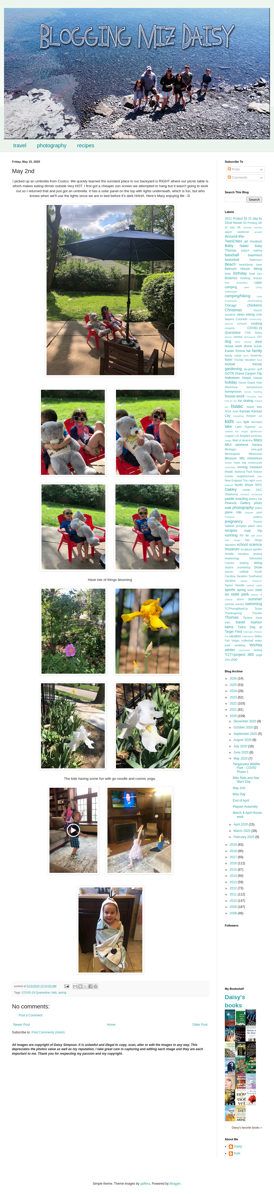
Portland (229, 517)
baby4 (245, 250)
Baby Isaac (237, 246)
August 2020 (243, 740)
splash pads (254, 585)
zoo (234, 659)
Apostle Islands (252, 227)
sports (230, 590)
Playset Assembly (245, 806)
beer (259, 264)
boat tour (255, 273)
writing (258, 650)
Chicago (230, 305)
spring (62, 992)
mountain (230, 467)
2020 (234, 716)
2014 (234, 876)
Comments (237, 177)
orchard (244, 494)
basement (255, 255)
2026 (234, 678)
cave (259, 296)
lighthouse (256, 431)
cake (246, 287)
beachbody (246, 264)
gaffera (145, 1183)
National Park (243, 471)
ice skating (245, 401)
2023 (234, 697)
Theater (257, 613)
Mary (258, 440)
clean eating (246, 314)
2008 (234, 913)
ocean (246, 489)
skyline (229, 567)
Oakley (231, 489)
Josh (235, 411)
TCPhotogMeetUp (236, 608)
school (242, 544)
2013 (234, 882)
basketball (232, 260)
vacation (235, 636)
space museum (251, 580)
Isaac (237, 406)
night (252, 480)
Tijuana (247, 617)
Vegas (235, 640)
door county (243, 341)
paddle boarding (236, 499)
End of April (241, 800)
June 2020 (241, 752)
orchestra (256, 494)
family (257, 351)
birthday (240, 273)
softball (243, 571)
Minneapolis (232, 453)
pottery (257, 516)
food (259, 359)
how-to (229, 400)
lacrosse (256, 422)
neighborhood (245, 476)
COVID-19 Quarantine (36, 992)
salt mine (256, 535)
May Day (239, 794)
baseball (232, 255)
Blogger (175, 1183)
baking (258, 250)
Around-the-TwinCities (235, 238)
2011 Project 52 (236, 218)
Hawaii (258, 377)
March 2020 (242, 831)
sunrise (229, 604)
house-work (234, 396)
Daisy (258, 332)
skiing (258, 563)
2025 (234, 685)
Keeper (251, 415)
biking (258, 269)
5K (238, 227)
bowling (245, 278)
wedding (240, 645)
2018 (234, 851)
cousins (230, 328)
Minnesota (255, 453)
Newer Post (21, 1025)
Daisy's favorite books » (247, 1127)
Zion (227, 659)
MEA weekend (236, 445)
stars (250, 590)
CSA (248, 332)
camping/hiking (237, 296)
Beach (230, 264)
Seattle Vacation (237, 553)
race (259, 525)
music (229, 472)
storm (240, 599)
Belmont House (237, 269)
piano (258, 507)
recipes (85, 145)
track (259, 617)
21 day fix (255, 218)
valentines (248, 636)
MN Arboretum (250, 458)
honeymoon (233, 391)
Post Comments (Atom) (48, 1032)
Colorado (241, 319)
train (227, 622)
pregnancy (234, 521)
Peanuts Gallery (237, 503)
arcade (258, 232)
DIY (259, 336)
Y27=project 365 (239, 654)
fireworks (256, 355)
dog (228, 341)
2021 (234, 709)
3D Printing (250, 222)
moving (242, 467)
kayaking (238, 415)
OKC (259, 489)
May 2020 (241, 758)
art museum (253, 241)
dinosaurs (249, 337)
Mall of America (242, 440)
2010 (234, 901)
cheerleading (254, 300)
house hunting (253, 391)
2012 (234, 888)
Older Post (199, 1025)
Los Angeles (242, 435)
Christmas (233, 310)
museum (256, 467)
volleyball (247, 640)
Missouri (231, 458)
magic (228, 440)
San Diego (232, 540)
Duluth (258, 346)
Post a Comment (30, 1015)
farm (245, 355)
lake (228, 426)
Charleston (231, 300)
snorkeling (243, 567)
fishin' (229, 360)
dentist (238, 336)
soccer (229, 571)
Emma (240, 351)
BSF (227, 282)
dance (228, 337)
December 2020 (245, 721)
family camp (233, 355)
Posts (234, 169)
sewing (257, 553)
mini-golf (256, 449)
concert (242, 323)
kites (239, 422)
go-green (249, 369)
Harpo (246, 378)
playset (249, 512)
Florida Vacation (245, 359)
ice (235, 400)
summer (255, 599)
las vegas (241, 431)
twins (229, 627)
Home (111, 1025)
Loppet (229, 435)
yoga (259, 654)
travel (19, 145)
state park (240, 594)
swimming (253, 604)
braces (258, 278)
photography (52, 145)
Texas (258, 608)
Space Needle (234, 585)
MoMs (228, 462)
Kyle (237, 1153)
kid (260, 415)
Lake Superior (245, 426)
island (250, 406)
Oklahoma (231, 494)
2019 (234, 845)
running (231, 535)
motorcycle (255, 462)
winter (230, 650)
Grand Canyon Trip (248, 373)
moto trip (240, 462)
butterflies (242, 282)
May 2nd (239, 788)
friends (257, 364)
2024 (234, 691)
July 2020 (241, 746)
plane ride (233, 512)
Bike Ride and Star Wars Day (246, 780)
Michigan (230, 449)
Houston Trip (254, 396)
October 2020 (244, 727)
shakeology (232, 558)
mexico (257, 445)
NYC (258, 485)
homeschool (254, 387)
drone (248, 346)
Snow (258, 567)
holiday (231, 382)
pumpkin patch (245, 525)
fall (248, 351)
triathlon (256, 622)
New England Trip (236, 480)
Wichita (256, 645)
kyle (246, 422)
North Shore (244, 485)
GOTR (229, 373)
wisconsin (244, 650)
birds (228, 273)
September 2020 (246, 734)
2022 (234, 703)
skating (243, 562)
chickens (254, 305)
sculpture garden (251, 549)
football (230, 364)
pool (259, 512)
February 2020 (244, 837)
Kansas (244, 411)
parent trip (255, 498)
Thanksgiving (233, 613)
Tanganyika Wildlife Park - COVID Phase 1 (246, 768)
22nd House (233, 223)
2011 (234, 894)
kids (54, 992)
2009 (234, 907)
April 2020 (241, 824)
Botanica (231, 278)
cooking (256, 323)
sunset (239, 604)
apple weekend (237, 231)
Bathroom (256, 259)
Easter (229, 351)
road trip (253, 531)
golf (260, 369)
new (259, 476)
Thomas (232, 617)
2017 (234, 857)
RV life (244, 535)
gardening (233, 369)
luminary (256, 435)
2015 (234, 870)
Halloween (232, 378)
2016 (234, 863)
